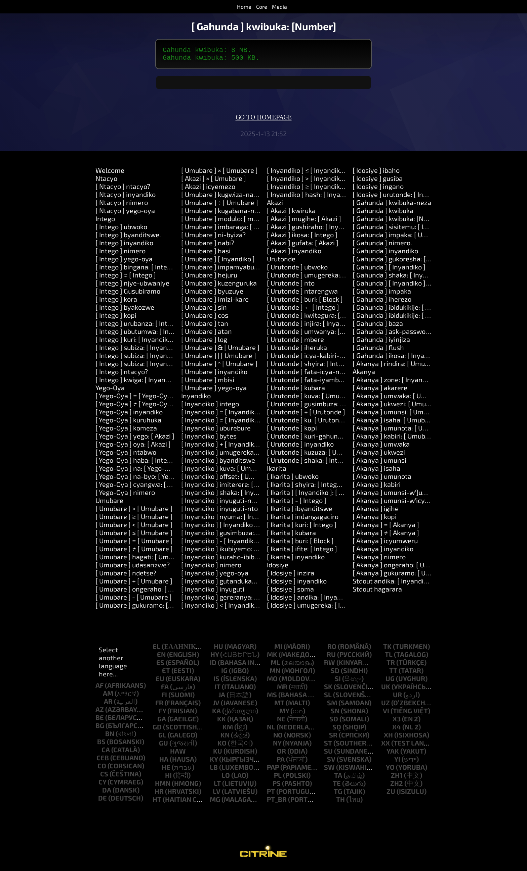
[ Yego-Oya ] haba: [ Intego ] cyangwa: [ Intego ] (166, 463)
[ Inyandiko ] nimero (211, 567)
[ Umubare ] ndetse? (125, 575)
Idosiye (277, 567)
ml (275, 665)
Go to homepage (264, 120)
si (338, 681)
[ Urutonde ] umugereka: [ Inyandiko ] (322, 277)
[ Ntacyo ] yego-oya (125, 213)
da (106, 792)
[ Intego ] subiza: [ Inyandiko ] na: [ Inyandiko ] (163, 358)
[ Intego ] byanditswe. (128, 237)
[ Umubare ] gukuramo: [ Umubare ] (148, 608)
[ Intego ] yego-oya (124, 261)
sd (335, 673)
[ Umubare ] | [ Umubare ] (218, 358)
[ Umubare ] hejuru (209, 277)
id (213, 665)
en (161, 657)
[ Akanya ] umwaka (381, 447)
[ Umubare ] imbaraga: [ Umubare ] (233, 229)
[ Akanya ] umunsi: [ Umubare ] (399, 414)
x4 (396, 729)
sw (329, 770)
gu (163, 745)
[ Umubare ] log (204, 342)
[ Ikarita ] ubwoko (293, 479)
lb (214, 770)
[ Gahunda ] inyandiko (385, 253)
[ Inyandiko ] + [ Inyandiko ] (221, 447)
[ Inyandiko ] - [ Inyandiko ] (221, 543)
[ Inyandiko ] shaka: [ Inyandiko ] (229, 495)
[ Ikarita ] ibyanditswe (299, 511)
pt (271, 794)
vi (386, 713)
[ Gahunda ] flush (378, 350)
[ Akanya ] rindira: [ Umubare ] (397, 366)
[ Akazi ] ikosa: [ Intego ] (302, 237)
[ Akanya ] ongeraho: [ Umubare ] (402, 567)
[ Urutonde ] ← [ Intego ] (303, 310)
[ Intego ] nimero (120, 253)
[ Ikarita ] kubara (291, 535)
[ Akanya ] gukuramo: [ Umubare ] (403, 575)
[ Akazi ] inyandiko (294, 253)
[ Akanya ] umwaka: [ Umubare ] (400, 398)
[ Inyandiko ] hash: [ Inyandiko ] (313, 197)
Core (261, 6)
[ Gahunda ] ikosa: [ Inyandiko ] (398, 358)
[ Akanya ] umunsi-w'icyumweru (401, 503)
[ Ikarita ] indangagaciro (302, 519)
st (328, 745)
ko (222, 745)
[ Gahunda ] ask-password (392, 334)
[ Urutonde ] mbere (295, 342)
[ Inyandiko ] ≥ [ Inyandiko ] (307, 189)
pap (273, 770)
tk (387, 649)
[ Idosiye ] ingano (378, 189)
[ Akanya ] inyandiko (383, 551)
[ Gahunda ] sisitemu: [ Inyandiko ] (404, 229)
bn (109, 736)
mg (215, 802)
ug (390, 681)
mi (278, 649)
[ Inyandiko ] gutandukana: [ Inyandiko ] (240, 583)
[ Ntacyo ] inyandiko (125, 197)
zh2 (396, 786)
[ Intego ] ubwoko (121, 229)
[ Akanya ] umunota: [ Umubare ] (401, 430)
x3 (397, 721)
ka (216, 713)
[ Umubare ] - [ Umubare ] (133, 600)
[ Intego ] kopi (115, 318)
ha (163, 762)
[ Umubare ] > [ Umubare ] (133, 511)
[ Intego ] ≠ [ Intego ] (125, 277)
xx (385, 745)
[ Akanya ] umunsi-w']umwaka (398, 495)
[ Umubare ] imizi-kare (215, 302)
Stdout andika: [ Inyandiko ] (393, 583)
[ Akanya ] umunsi (379, 463)
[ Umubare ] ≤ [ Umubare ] (133, 535)
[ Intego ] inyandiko (124, 245)
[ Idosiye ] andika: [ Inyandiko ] (312, 600)
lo (225, 778)
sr (333, 737)
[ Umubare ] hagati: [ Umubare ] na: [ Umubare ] (166, 559)
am (108, 696)
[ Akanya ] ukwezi (379, 455)
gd (157, 729)
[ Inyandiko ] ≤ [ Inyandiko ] (307, 173)
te (337, 786)
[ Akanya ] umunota (382, 479)
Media (279, 6)
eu (160, 681)
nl (271, 729)
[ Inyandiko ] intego (210, 406)
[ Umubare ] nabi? (207, 245)
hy (214, 657)
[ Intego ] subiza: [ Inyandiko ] (139, 350)
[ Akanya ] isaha (376, 471)
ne (281, 721)
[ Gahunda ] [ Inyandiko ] (389, 269)
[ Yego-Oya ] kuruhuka (128, 422)
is (216, 681)
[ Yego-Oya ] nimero (125, 495)
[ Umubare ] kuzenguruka (219, 285)
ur (397, 697)
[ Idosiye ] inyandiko (297, 583)
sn (335, 713)
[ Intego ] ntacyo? (121, 374)
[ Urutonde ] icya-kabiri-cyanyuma (319, 358)
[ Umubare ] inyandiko (214, 374)
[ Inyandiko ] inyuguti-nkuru (223, 503)
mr (282, 689)
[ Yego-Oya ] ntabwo (125, 455)
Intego (105, 221)
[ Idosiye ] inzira (290, 575)
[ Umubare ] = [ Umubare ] (134, 543)
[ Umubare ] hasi (206, 253)
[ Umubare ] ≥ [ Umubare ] (133, 519)
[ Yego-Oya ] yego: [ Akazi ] (134, 438)
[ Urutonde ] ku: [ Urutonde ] (308, 422)
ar (108, 704)
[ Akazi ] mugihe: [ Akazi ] (304, 221)
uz (385, 705)
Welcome (109, 173)
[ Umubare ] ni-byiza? (213, 237)
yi (397, 762)
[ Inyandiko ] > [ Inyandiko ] (307, 181)
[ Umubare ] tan (204, 326)
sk (328, 689)
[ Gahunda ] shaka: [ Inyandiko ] (400, 277)
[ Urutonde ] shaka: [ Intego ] (309, 463)
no (278, 737)
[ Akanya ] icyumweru (385, 543)
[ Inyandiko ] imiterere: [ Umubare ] (233, 487)
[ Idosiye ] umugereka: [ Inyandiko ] (319, 608)
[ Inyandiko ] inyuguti (212, 591)
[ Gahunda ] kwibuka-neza (392, 205)
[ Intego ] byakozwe (124, 310)
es (160, 665)
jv (216, 705)
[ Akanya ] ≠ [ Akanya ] (386, 535)
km (227, 729)
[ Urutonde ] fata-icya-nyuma (312, 374)
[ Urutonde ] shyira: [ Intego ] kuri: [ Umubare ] (335, 366)
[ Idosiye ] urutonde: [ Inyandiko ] (402, 197)
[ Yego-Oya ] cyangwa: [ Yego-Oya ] (147, 487)
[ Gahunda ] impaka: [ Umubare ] (401, 237)
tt (393, 673)
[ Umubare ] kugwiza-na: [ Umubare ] (236, 197)
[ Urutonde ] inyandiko (300, 447)
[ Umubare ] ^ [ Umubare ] (219, 366)
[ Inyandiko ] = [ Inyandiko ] (221, 414)
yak (393, 754)
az (99, 712)
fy (162, 713)
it (217, 689)
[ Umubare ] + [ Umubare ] (133, 583)
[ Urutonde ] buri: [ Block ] (305, 302)
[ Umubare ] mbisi (207, 382)
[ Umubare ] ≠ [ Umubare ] (134, 551)
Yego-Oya (110, 390)
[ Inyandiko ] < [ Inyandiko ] (221, 608)
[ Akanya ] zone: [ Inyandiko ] (396, 382)
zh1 (397, 778)
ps (277, 786)
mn (275, 673)
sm (332, 705)
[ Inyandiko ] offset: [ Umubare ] (228, 479)
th (340, 802)
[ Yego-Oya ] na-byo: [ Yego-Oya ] (144, 479)
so (333, 721)
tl (389, 657)
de (102, 801)
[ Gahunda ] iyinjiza (381, 342)
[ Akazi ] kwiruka (291, 213)
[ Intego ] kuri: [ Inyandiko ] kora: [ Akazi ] (155, 342)
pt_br (277, 802)
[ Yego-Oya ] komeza (126, 430)
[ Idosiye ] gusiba (378, 181)
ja (221, 697)
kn (225, 737)
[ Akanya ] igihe (376, 511)
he (166, 770)
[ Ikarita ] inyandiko (296, 559)
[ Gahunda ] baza (378, 326)
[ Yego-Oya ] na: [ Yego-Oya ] (137, 471)
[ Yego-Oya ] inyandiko (129, 414)
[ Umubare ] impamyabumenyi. (228, 269)
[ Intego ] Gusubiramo (127, 294)
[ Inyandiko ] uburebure (216, 430)
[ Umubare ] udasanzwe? (132, 567)
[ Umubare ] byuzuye (212, 294)
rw (329, 665)
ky (214, 762)
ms (272, 697)
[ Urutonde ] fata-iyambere (308, 382)
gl (162, 737)
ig (224, 673)
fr (159, 705)
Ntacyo (106, 181)
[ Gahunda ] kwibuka (383, 213)
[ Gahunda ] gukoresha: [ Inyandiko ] (406, 261)
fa (165, 689)
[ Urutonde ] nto (291, 285)
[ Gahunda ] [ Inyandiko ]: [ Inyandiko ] (409, 285)
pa (281, 762)
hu (218, 649)
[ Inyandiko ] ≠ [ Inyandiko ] (221, 422)
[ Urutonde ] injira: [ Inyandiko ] (313, 326)
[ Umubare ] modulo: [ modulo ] (227, 221)
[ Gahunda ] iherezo (382, 302)
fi (164, 697)
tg (338, 794)
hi (168, 778)
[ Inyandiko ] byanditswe (218, 463)
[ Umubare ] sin (204, 310)
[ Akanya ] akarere (380, 390)
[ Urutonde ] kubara (296, 390)
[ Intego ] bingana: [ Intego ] (136, 269)
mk (272, 657)
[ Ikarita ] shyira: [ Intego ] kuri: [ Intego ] (327, 487)
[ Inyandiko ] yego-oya (214, 575)
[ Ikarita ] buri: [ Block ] (300, 543)
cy (102, 784)
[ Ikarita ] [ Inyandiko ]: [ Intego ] (314, 495)
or (281, 754)
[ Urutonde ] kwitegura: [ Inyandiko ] (321, 318)
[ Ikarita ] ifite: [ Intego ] (302, 551)
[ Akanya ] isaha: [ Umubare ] (396, 422)
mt (279, 705)
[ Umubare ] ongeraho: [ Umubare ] (147, 591)
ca (106, 752)
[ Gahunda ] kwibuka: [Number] (399, 221)
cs (104, 776)
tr (391, 665)
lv (216, 794)
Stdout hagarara (377, 591)
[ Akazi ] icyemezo (208, 189)
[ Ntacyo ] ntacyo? (122, 189)
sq (336, 729)
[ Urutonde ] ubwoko (297, 269)
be (99, 720)
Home (244, 6)
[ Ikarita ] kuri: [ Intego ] (301, 527)
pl (278, 778)
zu (391, 794)
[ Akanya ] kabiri (377, 487)
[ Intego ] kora (116, 302)
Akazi (275, 205)
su (328, 754)
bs (101, 744)
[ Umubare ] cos (204, 318)
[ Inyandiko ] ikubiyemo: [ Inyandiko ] (236, 551)
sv (331, 762)
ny (277, 745)
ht (157, 802)
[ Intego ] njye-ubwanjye (132, 285)
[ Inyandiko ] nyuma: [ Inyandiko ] (231, 519)
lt (217, 786)
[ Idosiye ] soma (290, 591)
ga (161, 721)
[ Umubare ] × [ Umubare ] (219, 173)
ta (338, 778)
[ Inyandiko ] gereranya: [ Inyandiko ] (236, 600)
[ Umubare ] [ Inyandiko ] (218, 261)
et (166, 673)
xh (388, 737)
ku (217, 754)
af (99, 688)
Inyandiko (196, 398)
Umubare (109, 503)
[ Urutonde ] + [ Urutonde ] (306, 414)
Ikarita (276, 471)
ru (331, 657)
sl (328, 697)
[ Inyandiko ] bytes (209, 438)
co (101, 768)
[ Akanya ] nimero (379, 559)
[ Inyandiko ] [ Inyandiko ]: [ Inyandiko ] (238, 527)
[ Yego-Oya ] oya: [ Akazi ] (133, 447)
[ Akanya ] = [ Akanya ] (386, 527)
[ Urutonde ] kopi (292, 430)
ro (331, 649)
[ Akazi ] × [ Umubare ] (213, 181)
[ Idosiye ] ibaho (376, 173)
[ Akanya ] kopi (375, 519)
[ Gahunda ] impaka (382, 294)
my (284, 713)
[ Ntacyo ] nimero (121, 205)
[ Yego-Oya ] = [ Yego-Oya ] (135, 398)
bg (99, 728)
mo (272, 681)
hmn (162, 786)
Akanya (364, 374)
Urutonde (281, 261)
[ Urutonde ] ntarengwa (302, 294)
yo (390, 770)
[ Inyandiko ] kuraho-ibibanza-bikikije (237, 559)
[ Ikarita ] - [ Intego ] (296, 503)
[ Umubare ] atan (206, 334)
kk (221, 721)
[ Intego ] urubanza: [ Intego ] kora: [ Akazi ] (159, 326)
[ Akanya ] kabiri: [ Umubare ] (396, 438)
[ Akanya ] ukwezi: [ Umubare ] (398, 406)
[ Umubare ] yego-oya (214, 390)
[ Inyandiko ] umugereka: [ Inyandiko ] (237, 455)
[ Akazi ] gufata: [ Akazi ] (302, 245)
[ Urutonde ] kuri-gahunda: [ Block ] (319, 438)
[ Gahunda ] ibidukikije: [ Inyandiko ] (405, 310)
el (156, 649)
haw (178, 754)
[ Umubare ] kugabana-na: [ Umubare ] (238, 213)
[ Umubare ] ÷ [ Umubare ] (219, 205)
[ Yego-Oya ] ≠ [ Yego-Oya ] (135, 406)
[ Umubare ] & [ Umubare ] (220, 350)
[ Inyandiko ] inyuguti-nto (219, 511)
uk (385, 689)
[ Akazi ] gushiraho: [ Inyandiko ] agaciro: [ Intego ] (341, 229)
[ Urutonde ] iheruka (297, 350)
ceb (102, 760)
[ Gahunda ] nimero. (382, 245)
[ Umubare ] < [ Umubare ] (133, 527)
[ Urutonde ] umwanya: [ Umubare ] (320, 334)
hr (159, 794)
